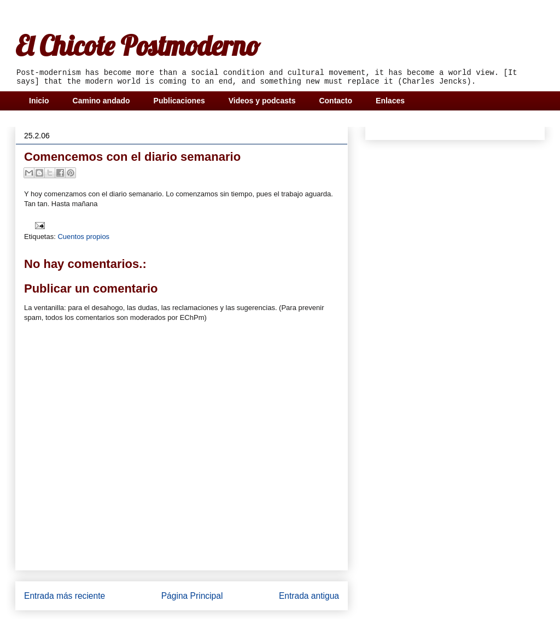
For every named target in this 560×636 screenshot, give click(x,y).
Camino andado (101, 100)
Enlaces (390, 100)
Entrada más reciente (64, 595)
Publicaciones (179, 100)
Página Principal (192, 595)
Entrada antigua (309, 595)
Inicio (39, 100)
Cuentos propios (83, 236)
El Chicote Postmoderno (137, 45)
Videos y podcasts (262, 100)
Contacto (335, 100)
